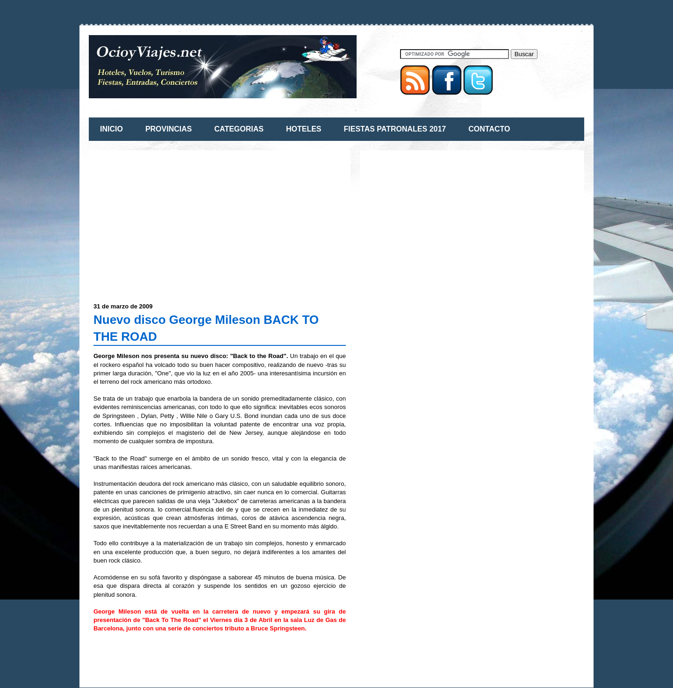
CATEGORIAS (238, 129)
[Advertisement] (172, 220)
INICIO (111, 129)
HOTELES (304, 129)
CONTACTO (489, 129)
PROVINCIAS (168, 129)
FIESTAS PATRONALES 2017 (395, 129)
